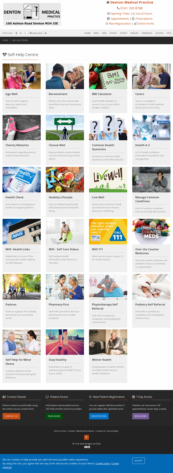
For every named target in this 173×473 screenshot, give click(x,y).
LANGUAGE (36, 33)
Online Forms (145, 23)
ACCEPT (138, 460)
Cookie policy (102, 463)
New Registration (120, 23)
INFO (96, 33)
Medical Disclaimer (85, 451)
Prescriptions (144, 18)
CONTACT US (11, 436)
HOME (87, 33)
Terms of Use (60, 451)
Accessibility (112, 451)
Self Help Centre (20, 40)
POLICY (123, 33)
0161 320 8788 (131, 8)
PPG (169, 33)
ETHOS (113, 33)
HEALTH (134, 33)
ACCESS (160, 33)
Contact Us (100, 451)
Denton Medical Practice (131, 2)
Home (5, 40)
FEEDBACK (147, 33)
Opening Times (120, 13)
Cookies (71, 451)
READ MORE (54, 436)
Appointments (120, 18)
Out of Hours (144, 13)
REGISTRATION (98, 436)
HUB (104, 33)
